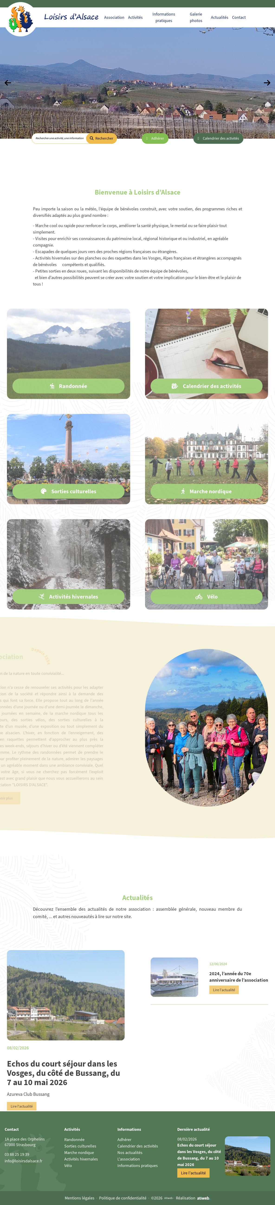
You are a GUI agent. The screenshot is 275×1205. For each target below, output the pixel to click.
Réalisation (193, 1198)
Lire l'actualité (22, 1128)
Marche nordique (79, 1152)
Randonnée (74, 1139)
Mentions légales (79, 1198)
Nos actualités (129, 1152)
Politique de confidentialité (122, 1198)
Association (114, 17)
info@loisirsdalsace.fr (23, 1161)
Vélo (68, 1165)
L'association (128, 1159)
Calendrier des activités (221, 138)
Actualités (219, 17)
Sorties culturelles (80, 1146)
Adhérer (157, 138)
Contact (239, 17)
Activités (135, 17)
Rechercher (101, 138)
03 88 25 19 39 (17, 1154)
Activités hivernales (81, 1159)
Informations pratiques (137, 1165)
